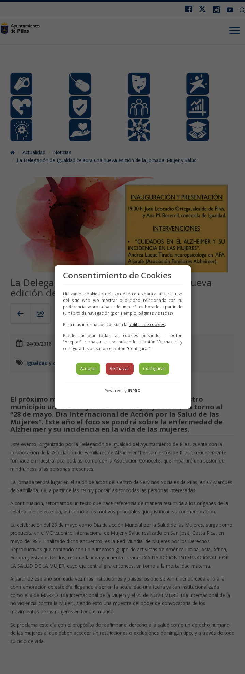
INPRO (134, 390)
